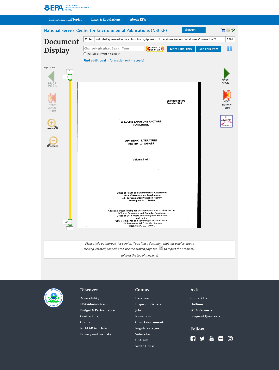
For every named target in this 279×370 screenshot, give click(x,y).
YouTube (211, 338)
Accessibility (89, 298)
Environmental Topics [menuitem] (65, 20)
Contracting (89, 316)
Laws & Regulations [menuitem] (106, 20)
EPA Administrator (94, 304)
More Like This (181, 49)
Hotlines (196, 304)
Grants (85, 322)
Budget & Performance (97, 310)
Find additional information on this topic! (114, 60)
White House (145, 346)
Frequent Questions (205, 316)
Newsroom (143, 316)
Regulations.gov (147, 328)
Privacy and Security (95, 334)
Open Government (149, 322)
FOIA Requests (201, 310)
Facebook (192, 338)
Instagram (230, 338)
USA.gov (141, 340)
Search (190, 29)
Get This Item (208, 49)
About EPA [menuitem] (138, 20)
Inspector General (148, 304)
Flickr (220, 338)
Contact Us (198, 298)
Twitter (202, 338)
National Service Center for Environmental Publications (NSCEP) (105, 30)
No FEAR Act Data (93, 328)
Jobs (138, 310)
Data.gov (142, 298)
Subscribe (142, 334)
